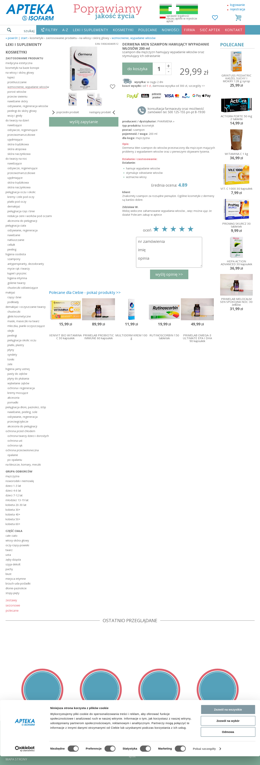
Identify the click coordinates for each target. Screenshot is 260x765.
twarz (9, 550)
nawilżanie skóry (17, 101)
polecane (12, 610)
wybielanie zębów (18, 383)
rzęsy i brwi (14, 297)
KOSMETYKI (123, 30)
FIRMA (189, 30)
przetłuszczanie (17, 82)
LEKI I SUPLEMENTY (90, 30)
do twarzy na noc (16, 158)
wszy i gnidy (14, 115)
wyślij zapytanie (84, 121)
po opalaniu (14, 460)
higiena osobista (16, 254)
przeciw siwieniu (17, 96)
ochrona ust (14, 440)
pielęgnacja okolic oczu (21, 340)
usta (8, 555)
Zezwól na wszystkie (228, 718)
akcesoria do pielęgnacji (22, 221)
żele (9, 364)
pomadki (12, 402)
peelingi (12, 335)
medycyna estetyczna (19, 63)
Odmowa (228, 740)
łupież (11, 77)
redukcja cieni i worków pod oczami (27, 216)
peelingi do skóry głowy (22, 111)
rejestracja (237, 9)
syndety (12, 354)
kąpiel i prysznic (17, 273)
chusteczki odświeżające (22, 287)
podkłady (13, 302)
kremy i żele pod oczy (20, 197)
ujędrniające (15, 139)
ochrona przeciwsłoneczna (22, 450)
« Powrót (12, 38)
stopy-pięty (12, 593)
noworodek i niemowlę (20, 481)
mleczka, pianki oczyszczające (26, 326)
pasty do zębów (17, 374)
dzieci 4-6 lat (13, 490)
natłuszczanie (15, 240)
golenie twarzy (16, 283)
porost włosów (16, 91)
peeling (11, 249)
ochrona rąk (14, 445)
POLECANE (147, 30)
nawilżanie (13, 235)
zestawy (11, 600)
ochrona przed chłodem (20, 431)
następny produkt (102, 112)
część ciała (14, 531)
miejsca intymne (16, 578)
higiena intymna (17, 278)
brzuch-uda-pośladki (18, 583)
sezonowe (13, 605)
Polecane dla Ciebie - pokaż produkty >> (85, 292)
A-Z (65, 30)
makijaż (10, 292)
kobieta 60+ (13, 524)
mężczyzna (12, 476)
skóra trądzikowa (18, 144)
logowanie (237, 5)
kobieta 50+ (13, 519)
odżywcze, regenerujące (22, 130)
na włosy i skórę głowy (20, 72)
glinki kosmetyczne (19, 316)
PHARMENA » (165, 121)
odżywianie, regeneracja (22, 230)
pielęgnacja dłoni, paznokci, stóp (26, 407)
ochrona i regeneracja (21, 388)
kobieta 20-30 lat (16, 505)
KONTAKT (234, 30)
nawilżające (14, 125)
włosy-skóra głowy (17, 540)
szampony (13, 259)
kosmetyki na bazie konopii (22, 68)
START (24, 38)
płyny (10, 350)
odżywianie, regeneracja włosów (27, 106)
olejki (10, 331)
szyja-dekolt (13, 564)
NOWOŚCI (170, 30)
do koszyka (137, 68)
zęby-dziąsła (13, 559)
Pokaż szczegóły (204, 757)
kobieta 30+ (13, 509)
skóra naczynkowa (18, 154)
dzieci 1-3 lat (13, 486)
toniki (10, 359)
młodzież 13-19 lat (17, 500)
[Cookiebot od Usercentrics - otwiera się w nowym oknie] (25, 757)
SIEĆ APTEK (210, 30)
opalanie (12, 455)
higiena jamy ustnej (18, 369)
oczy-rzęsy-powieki (17, 545)
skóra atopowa (16, 149)
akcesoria (13, 397)
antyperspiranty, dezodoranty (25, 264)
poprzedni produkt (65, 112)
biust (8, 574)
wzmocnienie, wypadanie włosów (134, 38)
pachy (9, 569)
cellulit (11, 244)
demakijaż (13, 206)
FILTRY (51, 30)
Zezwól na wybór (228, 729)
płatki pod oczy (16, 201)
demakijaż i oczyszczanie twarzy (26, 307)
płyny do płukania (18, 378)
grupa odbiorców (19, 471)
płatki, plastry (15, 345)
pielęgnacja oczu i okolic (21, 192)
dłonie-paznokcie (16, 588)
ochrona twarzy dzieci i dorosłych (27, 436)
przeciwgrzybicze (17, 421)
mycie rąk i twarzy (18, 268)
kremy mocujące (17, 393)
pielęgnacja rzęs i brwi (21, 211)
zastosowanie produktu (24, 58)
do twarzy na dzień (17, 120)
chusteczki (13, 311)
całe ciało (11, 535)
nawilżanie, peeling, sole (22, 412)
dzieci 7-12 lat (14, 495)
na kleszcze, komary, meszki (23, 464)
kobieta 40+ (13, 514)
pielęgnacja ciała (16, 225)
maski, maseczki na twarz (23, 321)
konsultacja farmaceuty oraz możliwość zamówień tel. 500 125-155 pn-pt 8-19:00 (176, 110)
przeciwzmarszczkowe (21, 135)
